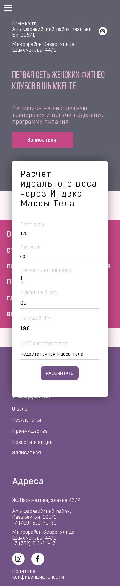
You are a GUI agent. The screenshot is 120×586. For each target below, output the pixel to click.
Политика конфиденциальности (38, 574)
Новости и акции (32, 442)
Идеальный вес (38, 292)
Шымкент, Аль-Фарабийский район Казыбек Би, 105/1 (52, 29)
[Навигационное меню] (8, 8)
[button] (42, 140)
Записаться (26, 452)
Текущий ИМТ (37, 318)
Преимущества (30, 431)
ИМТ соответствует (44, 343)
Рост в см (32, 224)
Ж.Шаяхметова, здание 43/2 (46, 500)
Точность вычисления (46, 270)
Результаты (26, 420)
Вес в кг (30, 247)
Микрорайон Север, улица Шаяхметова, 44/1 (43, 47)
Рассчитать (59, 373)
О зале (19, 409)
